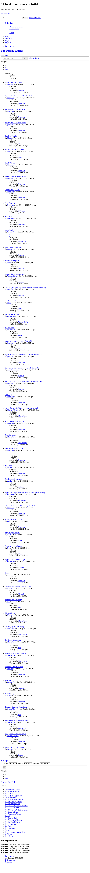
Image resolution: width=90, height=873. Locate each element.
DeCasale (10, 205)
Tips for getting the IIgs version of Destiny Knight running (25, 287)
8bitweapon (11, 494)
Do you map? (9, 328)
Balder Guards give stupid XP (15, 109)
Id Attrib (21, 594)
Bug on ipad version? (12, 533)
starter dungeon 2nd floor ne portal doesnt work (21, 408)
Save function (10, 203)
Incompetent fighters (12, 261)
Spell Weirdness (10, 163)
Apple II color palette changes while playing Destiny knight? (26, 492)
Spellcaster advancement (13, 479)
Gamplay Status (10, 435)
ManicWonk (22, 416)
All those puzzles (11, 301)
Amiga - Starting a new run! (15, 274)
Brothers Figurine (11, 136)
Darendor (10, 98)
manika (9, 481)
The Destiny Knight (12, 50)
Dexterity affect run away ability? (16, 720)
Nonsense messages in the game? (16, 176)
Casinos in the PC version (14, 667)
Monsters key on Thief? (13, 247)
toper (20, 335)
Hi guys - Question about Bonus (16, 707)
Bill (8, 548)
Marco (9, 138)
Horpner (10, 588)
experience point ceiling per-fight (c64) (18, 341)
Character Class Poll (12, 314)
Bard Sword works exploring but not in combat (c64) (23, 381)
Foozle (9, 749)
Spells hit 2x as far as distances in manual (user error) (23, 354)
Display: (10, 763)
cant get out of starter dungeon (15, 734)
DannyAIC (22, 701)
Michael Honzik (13, 410)
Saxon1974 (11, 232)
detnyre (10, 575)
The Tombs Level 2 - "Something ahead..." (20, 506)
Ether (9, 303)
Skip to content (6, 13)
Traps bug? (9, 230)
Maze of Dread (10, 613)
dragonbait (11, 316)
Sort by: (25, 763)
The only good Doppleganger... (16, 626)
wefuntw (21, 487)
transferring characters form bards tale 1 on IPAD (22, 368)
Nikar (9, 535)
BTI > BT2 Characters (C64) (15, 421)
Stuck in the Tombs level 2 (14, 82)
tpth (8, 521)
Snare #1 (8, 573)
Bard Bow (8, 216)
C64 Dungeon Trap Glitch (14, 448)
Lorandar (10, 84)
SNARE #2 (9, 466)
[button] (7, 69)
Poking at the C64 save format (15, 123)
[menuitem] (16, 27)
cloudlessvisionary (13, 370)
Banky (9, 695)
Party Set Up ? (10, 693)
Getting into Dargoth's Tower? (15, 747)
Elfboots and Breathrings (13, 600)
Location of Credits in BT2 (14, 149)
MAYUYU (11, 468)
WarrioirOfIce (12, 276)
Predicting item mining (13, 640)
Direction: (41, 763)
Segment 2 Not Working (13, 546)
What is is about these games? (15, 653)
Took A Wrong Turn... (12, 190)
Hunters (8, 680)
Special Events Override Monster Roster (19, 96)
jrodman (10, 125)
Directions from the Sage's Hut (16, 519)
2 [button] (5, 67)
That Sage (8, 395)
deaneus (10, 669)
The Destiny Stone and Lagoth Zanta (18, 586)
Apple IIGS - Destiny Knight (15, 559)
